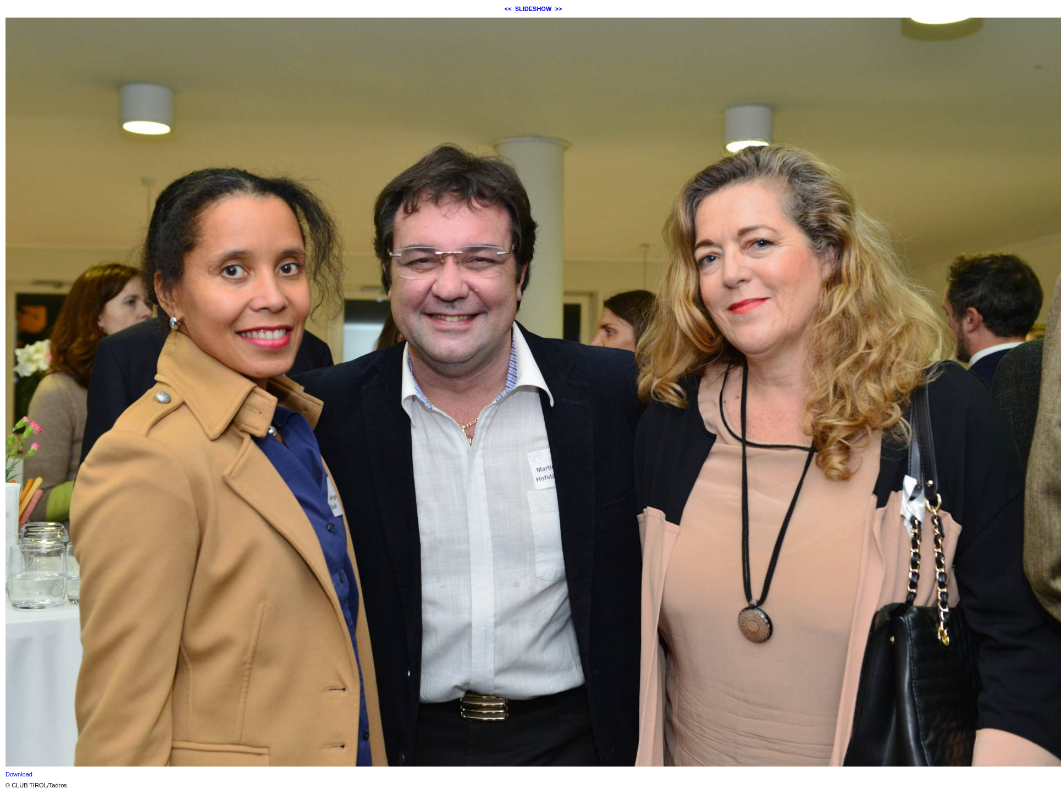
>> (558, 8)
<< (508, 8)
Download (18, 774)
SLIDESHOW (533, 8)
